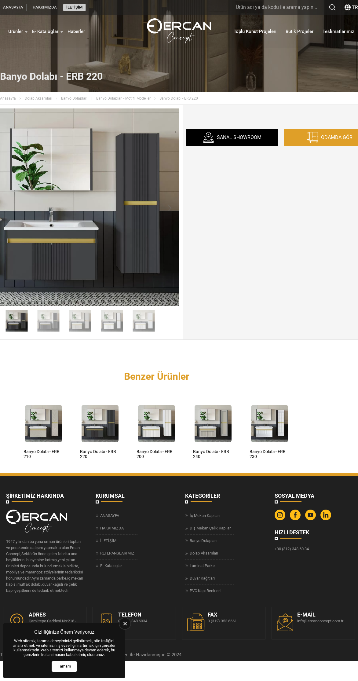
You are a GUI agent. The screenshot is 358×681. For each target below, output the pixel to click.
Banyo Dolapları (74, 98)
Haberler (76, 31)
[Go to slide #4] (112, 321)
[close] (125, 623)
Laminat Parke (202, 565)
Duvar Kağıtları (202, 578)
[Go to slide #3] (80, 321)
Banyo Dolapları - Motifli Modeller (123, 98)
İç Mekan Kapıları (205, 515)
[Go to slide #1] (16, 321)
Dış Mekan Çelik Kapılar (210, 528)
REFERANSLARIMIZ (117, 553)
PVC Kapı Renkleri (205, 590)
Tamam (64, 666)
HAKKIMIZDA (45, 7)
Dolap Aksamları (38, 98)
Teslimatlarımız (338, 31)
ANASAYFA (13, 7)
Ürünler (15, 31)
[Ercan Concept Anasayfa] (179, 31)
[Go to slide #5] (144, 321)
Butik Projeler (299, 31)
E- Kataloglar (45, 31)
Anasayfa (8, 98)
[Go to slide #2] (48, 321)
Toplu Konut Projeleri (255, 31)
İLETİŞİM (74, 7)
